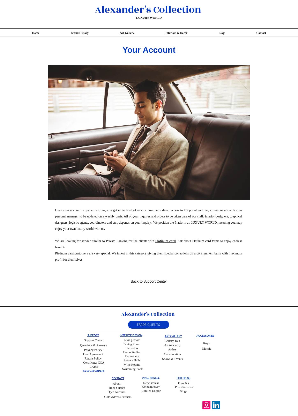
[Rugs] (206, 343)
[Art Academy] (172, 345)
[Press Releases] (184, 387)
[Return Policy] (93, 359)
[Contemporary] (151, 387)
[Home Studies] (132, 352)
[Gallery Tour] (172, 341)
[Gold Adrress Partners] (117, 397)
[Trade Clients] (116, 388)
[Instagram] (206, 405)
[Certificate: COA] (94, 363)
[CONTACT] (118, 378)
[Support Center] (93, 340)
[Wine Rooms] (132, 365)
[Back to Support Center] (148, 281)
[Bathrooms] (132, 356)
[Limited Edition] (151, 391)
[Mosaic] (207, 349)
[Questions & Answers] (93, 345)
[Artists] (172, 350)
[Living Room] (132, 340)
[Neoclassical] (151, 383)
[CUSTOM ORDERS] (93, 371)
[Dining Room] (132, 344)
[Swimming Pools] (132, 369)
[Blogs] (183, 391)
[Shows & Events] (172, 359)
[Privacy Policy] (93, 350)
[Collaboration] (172, 354)
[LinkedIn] (216, 405)
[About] (116, 384)
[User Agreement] (93, 354)
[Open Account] (116, 392)
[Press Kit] (183, 383)
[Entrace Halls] (132, 360)
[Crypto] (94, 367)
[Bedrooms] (132, 348)
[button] (148, 325)
